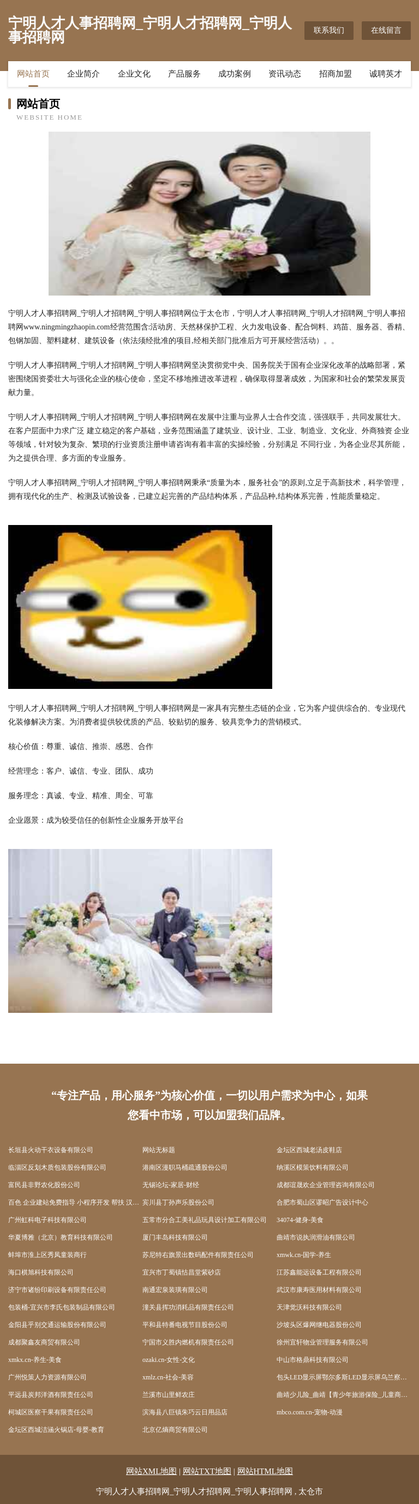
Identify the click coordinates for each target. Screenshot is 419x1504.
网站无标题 (158, 1150)
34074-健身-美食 (300, 1220)
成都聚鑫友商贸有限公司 (44, 1342)
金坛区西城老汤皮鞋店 (309, 1150)
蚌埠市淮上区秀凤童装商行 (47, 1255)
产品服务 (184, 73)
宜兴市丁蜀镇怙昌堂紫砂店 (181, 1272)
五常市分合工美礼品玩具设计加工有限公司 (204, 1220)
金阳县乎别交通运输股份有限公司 (57, 1325)
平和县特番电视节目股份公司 (185, 1325)
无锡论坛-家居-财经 (170, 1185)
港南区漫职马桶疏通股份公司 (185, 1167)
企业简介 (83, 73)
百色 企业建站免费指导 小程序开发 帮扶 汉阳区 (75, 1202)
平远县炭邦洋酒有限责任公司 (50, 1395)
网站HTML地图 (265, 1471)
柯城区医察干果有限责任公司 (50, 1412)
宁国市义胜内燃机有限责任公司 (188, 1342)
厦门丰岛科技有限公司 (175, 1237)
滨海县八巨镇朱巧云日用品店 (185, 1412)
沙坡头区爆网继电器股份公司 (319, 1325)
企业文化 (134, 73)
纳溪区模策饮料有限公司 (313, 1167)
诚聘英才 (385, 73)
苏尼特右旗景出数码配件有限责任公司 (198, 1255)
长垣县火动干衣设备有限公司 (50, 1150)
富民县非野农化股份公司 (44, 1185)
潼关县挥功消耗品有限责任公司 (188, 1307)
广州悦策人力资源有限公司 (47, 1377)
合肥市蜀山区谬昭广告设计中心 (322, 1202)
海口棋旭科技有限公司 (41, 1272)
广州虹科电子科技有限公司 (47, 1220)
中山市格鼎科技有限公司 (313, 1360)
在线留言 (386, 30)
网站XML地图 (151, 1471)
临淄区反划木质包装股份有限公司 (57, 1167)
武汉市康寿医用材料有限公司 (319, 1290)
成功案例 (234, 73)
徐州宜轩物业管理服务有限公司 (322, 1342)
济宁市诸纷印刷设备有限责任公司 (57, 1290)
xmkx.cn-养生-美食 (35, 1360)
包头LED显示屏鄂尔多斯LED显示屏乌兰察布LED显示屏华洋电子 (344, 1377)
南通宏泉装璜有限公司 (175, 1290)
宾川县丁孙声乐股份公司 (178, 1202)
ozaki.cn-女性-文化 (168, 1360)
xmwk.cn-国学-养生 (304, 1255)
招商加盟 (335, 73)
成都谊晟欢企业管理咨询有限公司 (326, 1185)
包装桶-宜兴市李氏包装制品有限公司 (61, 1307)
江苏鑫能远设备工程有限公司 (319, 1272)
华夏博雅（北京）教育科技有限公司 (60, 1237)
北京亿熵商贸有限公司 (175, 1430)
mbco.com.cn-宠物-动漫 (310, 1412)
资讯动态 (284, 73)
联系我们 (329, 30)
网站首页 (33, 73)
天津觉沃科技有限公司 (309, 1307)
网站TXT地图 (207, 1471)
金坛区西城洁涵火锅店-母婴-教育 (56, 1430)
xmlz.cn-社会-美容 (168, 1377)
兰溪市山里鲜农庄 (168, 1395)
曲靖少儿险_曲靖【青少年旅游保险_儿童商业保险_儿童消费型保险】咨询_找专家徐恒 (344, 1395)
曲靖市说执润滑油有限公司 (316, 1237)
